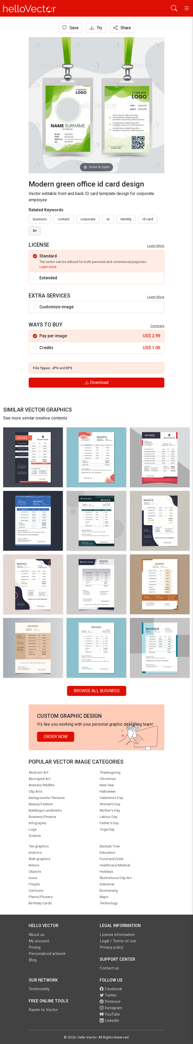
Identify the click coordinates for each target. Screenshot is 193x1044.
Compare (157, 326)
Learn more (48, 267)
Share (122, 27)
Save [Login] (70, 27)
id (107, 219)
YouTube (110, 1014)
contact (63, 219)
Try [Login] (96, 27)
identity (125, 219)
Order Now (56, 736)
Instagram (111, 1008)
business (40, 219)
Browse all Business (97, 690)
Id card (148, 219)
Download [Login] (96, 382)
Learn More (155, 246)
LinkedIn (109, 1020)
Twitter (108, 995)
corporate (87, 219)
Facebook (111, 989)
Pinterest (110, 1001)
